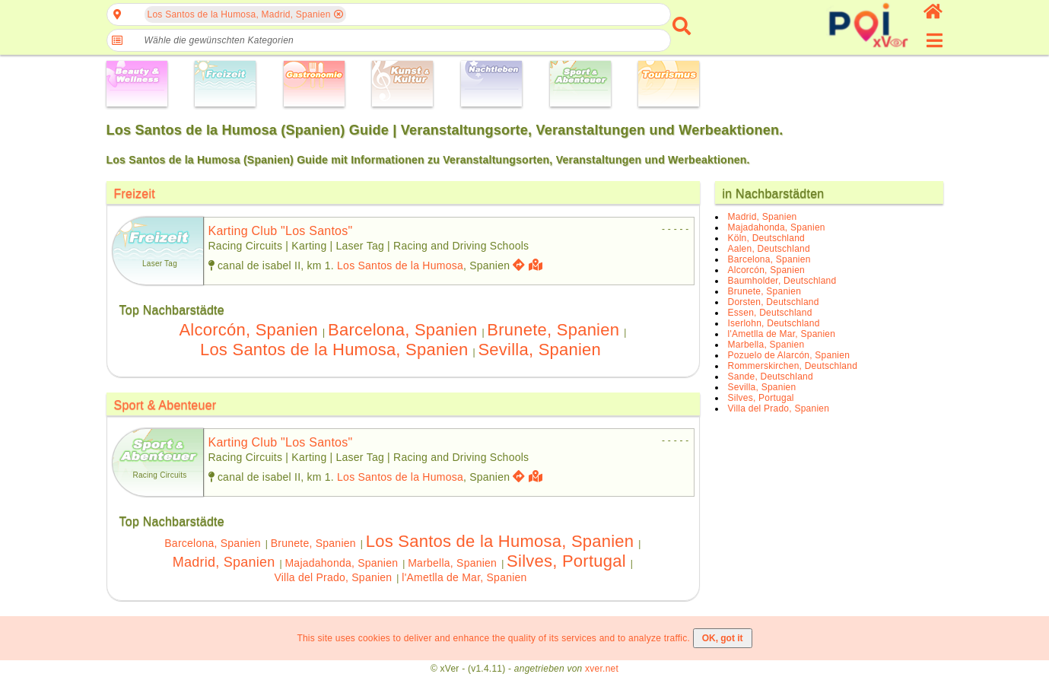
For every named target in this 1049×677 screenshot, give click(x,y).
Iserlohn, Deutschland (774, 323)
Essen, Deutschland (770, 312)
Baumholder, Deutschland (782, 280)
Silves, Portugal (566, 561)
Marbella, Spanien (452, 563)
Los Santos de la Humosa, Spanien (334, 349)
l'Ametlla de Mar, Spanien (464, 577)
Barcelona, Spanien (402, 329)
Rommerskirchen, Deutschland (793, 366)
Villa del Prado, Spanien (333, 577)
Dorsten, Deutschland (773, 302)
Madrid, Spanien (224, 562)
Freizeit (134, 193)
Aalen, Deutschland (769, 248)
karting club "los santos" (280, 230)
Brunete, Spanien (553, 329)
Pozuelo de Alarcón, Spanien (789, 355)
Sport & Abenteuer (165, 405)
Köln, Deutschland (766, 238)
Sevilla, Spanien (539, 349)
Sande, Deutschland (770, 376)
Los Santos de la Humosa (400, 265)
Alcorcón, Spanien (248, 329)
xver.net (601, 668)
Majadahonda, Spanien (341, 563)
